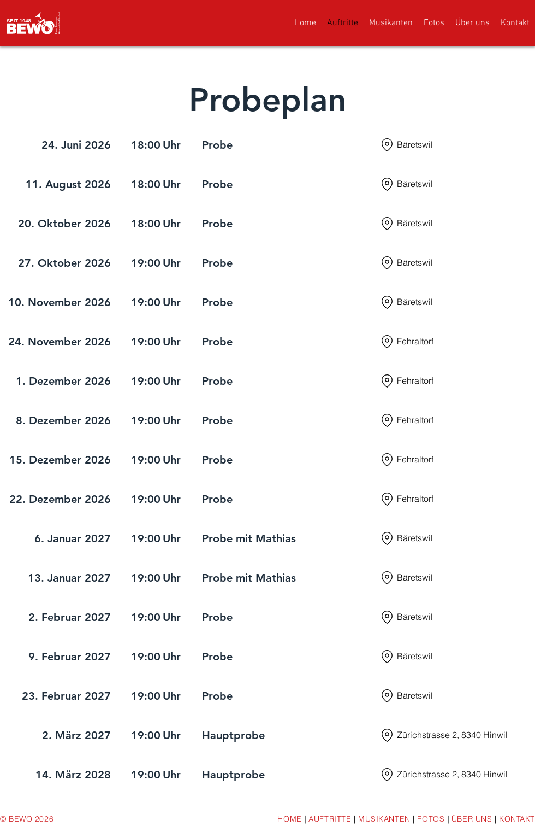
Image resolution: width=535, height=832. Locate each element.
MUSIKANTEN (384, 819)
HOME (289, 819)
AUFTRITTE (331, 819)
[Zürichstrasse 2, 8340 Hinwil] (457, 735)
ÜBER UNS (471, 819)
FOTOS (430, 819)
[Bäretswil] (457, 145)
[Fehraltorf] (457, 341)
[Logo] (34, 22)
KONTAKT (517, 819)
